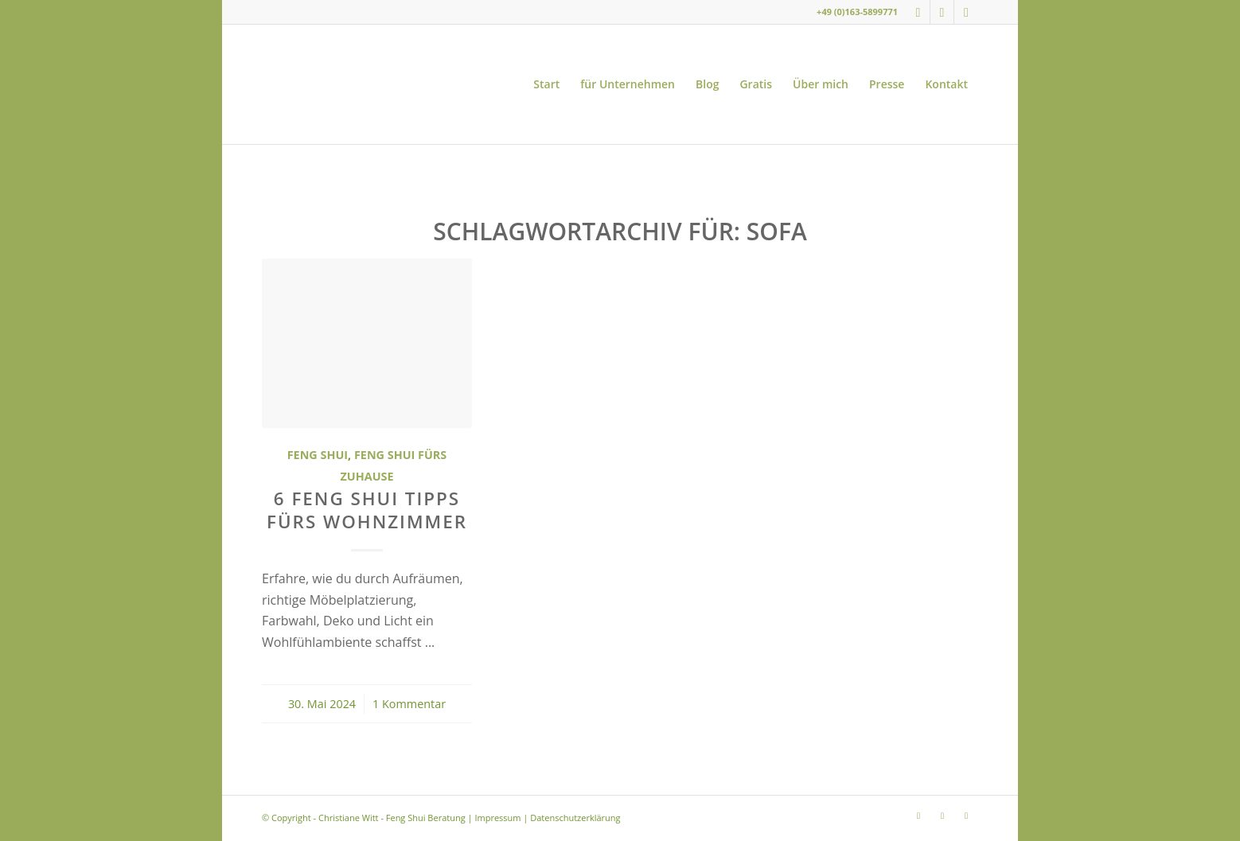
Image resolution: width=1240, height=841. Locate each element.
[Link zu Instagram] (918, 12)
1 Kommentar (409, 703)
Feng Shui (317, 454)
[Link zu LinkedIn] (966, 12)
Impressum (497, 817)
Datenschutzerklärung (575, 817)
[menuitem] (546, 84)
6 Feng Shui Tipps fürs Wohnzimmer (367, 510)
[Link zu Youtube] (941, 12)
